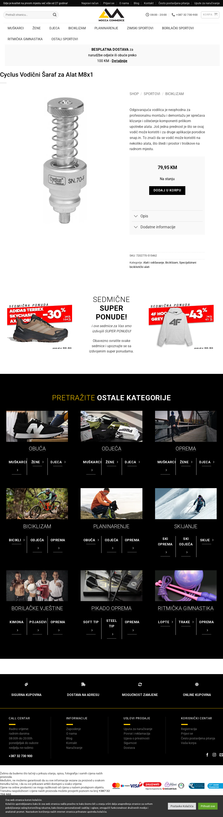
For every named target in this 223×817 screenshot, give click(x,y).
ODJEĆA (111, 449)
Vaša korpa (188, 743)
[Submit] (54, 15)
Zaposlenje (73, 729)
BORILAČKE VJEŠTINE (37, 608)
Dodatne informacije (154, 227)
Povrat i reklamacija (137, 733)
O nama (124, 3)
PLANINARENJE (111, 526)
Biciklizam (174, 94)
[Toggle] (136, 216)
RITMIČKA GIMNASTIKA (186, 608)
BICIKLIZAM (37, 526)
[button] (210, 14)
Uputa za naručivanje (138, 729)
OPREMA (186, 449)
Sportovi (152, 94)
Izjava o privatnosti (136, 738)
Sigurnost (130, 743)
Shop (134, 94)
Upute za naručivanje (207, 3)
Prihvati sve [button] (208, 806)
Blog (136, 3)
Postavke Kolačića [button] (182, 806)
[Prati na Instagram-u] (214, 755)
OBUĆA (37, 449)
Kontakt (149, 3)
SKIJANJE (185, 526)
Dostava (129, 747)
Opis (140, 216)
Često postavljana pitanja (174, 3)
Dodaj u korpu (167, 190)
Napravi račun (89, 3)
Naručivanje (74, 747)
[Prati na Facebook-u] (207, 755)
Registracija (189, 729)
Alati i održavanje (153, 262)
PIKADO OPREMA (111, 608)
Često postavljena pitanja (198, 738)
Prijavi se (108, 3)
